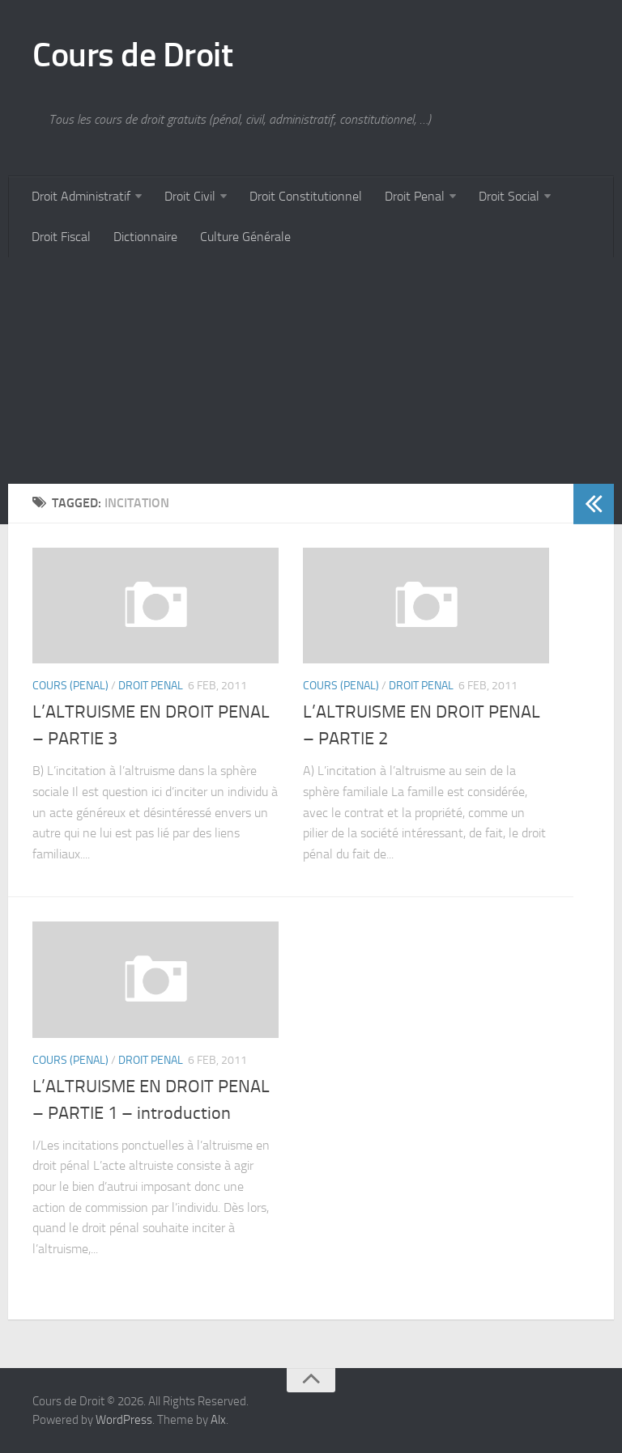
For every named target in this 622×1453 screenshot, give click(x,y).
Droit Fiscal (61, 236)
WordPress (124, 1420)
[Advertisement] (311, 370)
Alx (218, 1420)
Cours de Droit (132, 55)
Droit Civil (189, 196)
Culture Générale (245, 236)
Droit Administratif (81, 196)
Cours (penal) (70, 686)
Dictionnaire (145, 236)
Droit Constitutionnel (305, 196)
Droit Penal (415, 196)
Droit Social (509, 196)
